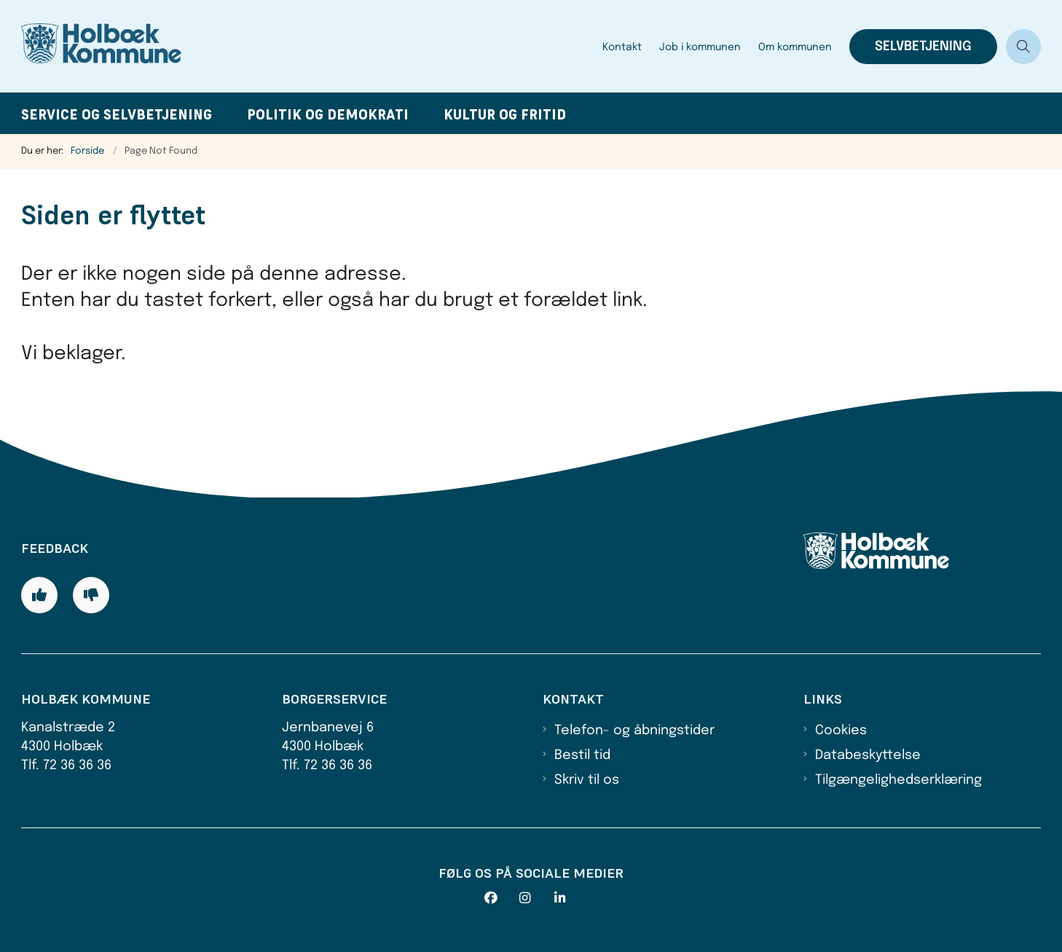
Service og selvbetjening (116, 114)
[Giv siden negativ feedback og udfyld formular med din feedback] (91, 595)
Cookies (841, 730)
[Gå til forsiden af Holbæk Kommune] (307, 46)
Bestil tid (582, 755)
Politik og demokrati (328, 114)
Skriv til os (586, 780)
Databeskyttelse (868, 755)
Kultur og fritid (505, 114)
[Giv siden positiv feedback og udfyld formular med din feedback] (39, 595)
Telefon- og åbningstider (634, 730)
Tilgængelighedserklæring (898, 780)
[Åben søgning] (1023, 46)
